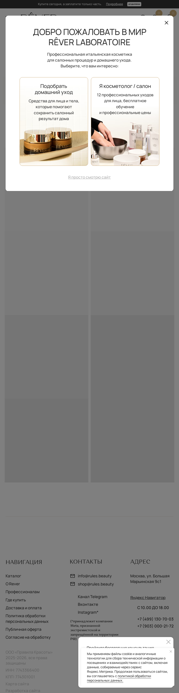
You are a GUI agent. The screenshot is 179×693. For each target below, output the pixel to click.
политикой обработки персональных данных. (119, 678)
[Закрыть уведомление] (171, 651)
